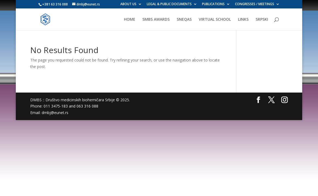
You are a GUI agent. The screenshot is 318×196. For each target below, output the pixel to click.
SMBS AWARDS (156, 19)
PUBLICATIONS (213, 4)
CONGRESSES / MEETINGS (254, 4)
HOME (129, 19)
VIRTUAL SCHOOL (215, 19)
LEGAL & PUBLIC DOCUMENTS (169, 4)
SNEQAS (184, 19)
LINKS (243, 19)
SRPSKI (262, 19)
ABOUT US (128, 4)
